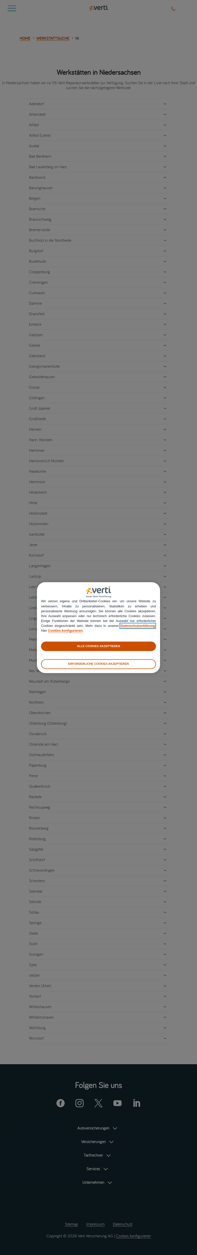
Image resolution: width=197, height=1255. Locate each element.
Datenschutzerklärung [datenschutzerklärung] (138, 626)
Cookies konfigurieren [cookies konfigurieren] (65, 631)
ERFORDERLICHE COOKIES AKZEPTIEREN (98, 664)
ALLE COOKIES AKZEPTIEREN (98, 646)
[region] (98, 627)
